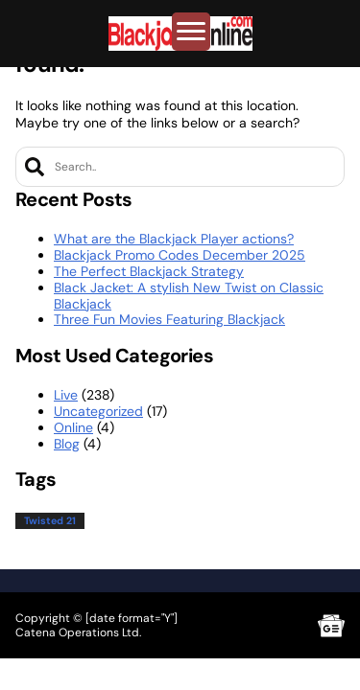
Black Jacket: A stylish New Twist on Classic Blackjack (189, 295)
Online (73, 427)
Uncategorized (98, 411)
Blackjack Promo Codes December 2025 (179, 255)
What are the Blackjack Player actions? (174, 238)
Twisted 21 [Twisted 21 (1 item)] (50, 520)
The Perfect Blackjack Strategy (149, 271)
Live (66, 394)
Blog (67, 443)
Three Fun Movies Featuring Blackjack (169, 319)
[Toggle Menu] (191, 31)
